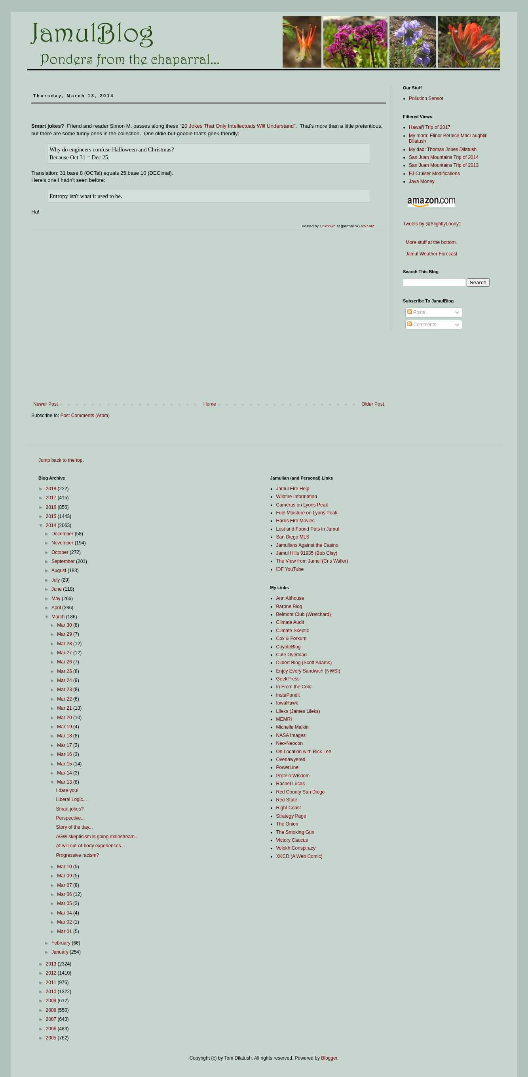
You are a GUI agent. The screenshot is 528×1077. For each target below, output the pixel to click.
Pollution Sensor (426, 98)
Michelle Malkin (292, 727)
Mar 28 (65, 643)
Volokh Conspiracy (295, 848)
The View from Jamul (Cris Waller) (312, 561)
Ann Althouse (290, 598)
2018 (52, 488)
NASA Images (291, 735)
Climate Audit (290, 622)
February (61, 943)
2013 (52, 964)
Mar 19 (65, 726)
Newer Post (45, 404)
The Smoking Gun (295, 832)
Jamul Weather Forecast (430, 254)
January (60, 952)
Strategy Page (291, 816)
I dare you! (67, 790)
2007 (52, 1019)
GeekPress (288, 679)
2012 (52, 973)
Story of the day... (74, 827)
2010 (52, 991)
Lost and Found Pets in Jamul (307, 529)
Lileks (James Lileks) (298, 711)
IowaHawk (287, 703)
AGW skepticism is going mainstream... (97, 836)
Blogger (329, 1058)
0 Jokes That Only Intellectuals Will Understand (239, 126)
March (58, 617)
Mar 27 (65, 653)
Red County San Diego (300, 792)
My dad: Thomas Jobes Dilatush (443, 149)
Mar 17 (65, 745)
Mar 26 (65, 662)
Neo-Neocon (289, 743)
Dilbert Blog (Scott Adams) (304, 662)
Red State (286, 800)
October (60, 552)
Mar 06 (65, 894)
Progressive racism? (77, 855)
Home (209, 404)
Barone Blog (289, 606)
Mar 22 (65, 699)
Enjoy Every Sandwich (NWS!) (308, 671)
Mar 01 (65, 931)
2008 (52, 1010)
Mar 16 (65, 754)
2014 (52, 525)
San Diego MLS (293, 537)
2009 (52, 1000)
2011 (52, 982)
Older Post (372, 404)
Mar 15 (65, 764)
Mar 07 (65, 885)
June (57, 589)
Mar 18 (65, 736)
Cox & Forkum (291, 638)
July (56, 580)
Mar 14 (65, 773)
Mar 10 (65, 866)
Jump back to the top (60, 460)
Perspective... (70, 818)
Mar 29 (65, 634)
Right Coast (288, 808)
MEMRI (284, 719)
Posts (416, 312)
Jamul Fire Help (293, 488)
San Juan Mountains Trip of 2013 (444, 165)
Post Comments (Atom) (85, 415)
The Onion (287, 824)
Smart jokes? (70, 809)
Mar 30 (65, 625)
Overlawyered (291, 759)
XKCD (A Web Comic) (299, 856)
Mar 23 (65, 689)
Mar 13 (65, 782)
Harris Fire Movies (295, 520)
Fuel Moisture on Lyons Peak (307, 513)
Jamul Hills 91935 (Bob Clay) (307, 553)
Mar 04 (65, 913)
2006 (52, 1029)
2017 (52, 498)
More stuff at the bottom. (430, 242)
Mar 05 (65, 903)
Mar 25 (65, 671)
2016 (52, 507)
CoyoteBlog (288, 647)
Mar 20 (65, 717)
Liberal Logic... (71, 799)
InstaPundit (288, 695)
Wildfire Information (296, 496)
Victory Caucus (292, 840)
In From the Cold (293, 687)
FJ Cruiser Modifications (434, 173)
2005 (52, 1038)
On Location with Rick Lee (303, 751)
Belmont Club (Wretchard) (303, 614)
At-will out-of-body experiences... (90, 845)
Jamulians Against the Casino (307, 545)
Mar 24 (65, 680)
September (63, 561)
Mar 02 (65, 922)
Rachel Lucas (290, 783)
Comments (421, 324)
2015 (52, 516)
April (56, 607)
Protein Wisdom (293, 775)
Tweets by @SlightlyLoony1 (432, 224)
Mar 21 (65, 708)
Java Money (422, 181)
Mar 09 (65, 876)
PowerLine (287, 767)
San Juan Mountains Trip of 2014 (444, 157)
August (59, 570)
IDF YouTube (290, 569)
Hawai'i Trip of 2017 (429, 127)
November (63, 543)
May (56, 598)
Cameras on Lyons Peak (302, 505)
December (63, 534)
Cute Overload (291, 655)
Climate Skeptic (292, 630)
